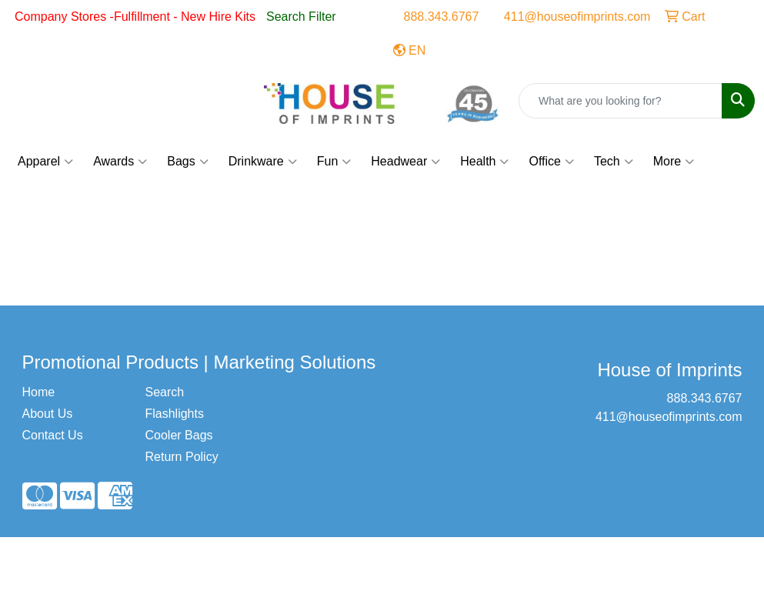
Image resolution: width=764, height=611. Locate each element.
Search (164, 392)
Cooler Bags (178, 435)
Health (484, 161)
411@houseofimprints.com (577, 16)
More (673, 161)
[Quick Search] (620, 101)
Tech (613, 161)
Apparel (45, 161)
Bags (187, 161)
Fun (334, 161)
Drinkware (263, 161)
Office (551, 161)
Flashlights (174, 413)
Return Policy (181, 456)
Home (38, 392)
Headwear (405, 161)
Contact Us (52, 435)
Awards (120, 161)
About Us (47, 413)
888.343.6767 (441, 16)
